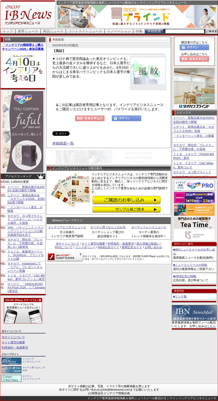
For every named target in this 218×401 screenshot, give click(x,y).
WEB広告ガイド (108, 247)
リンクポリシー (85, 247)
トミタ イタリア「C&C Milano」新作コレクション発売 (26, 277)
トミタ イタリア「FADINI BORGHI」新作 (193, 156)
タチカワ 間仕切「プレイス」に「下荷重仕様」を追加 (193, 147)
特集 (139, 31)
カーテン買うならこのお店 (108, 227)
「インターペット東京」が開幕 (193, 136)
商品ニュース (53, 31)
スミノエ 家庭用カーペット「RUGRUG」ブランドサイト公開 (25, 255)
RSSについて (64, 247)
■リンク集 (180, 296)
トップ (8, 31)
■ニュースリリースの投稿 (190, 265)
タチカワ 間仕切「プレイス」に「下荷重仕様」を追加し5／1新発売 (25, 243)
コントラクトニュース (85, 31)
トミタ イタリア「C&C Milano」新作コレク (193, 165)
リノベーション (119, 31)
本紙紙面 (154, 31)
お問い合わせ (153, 247)
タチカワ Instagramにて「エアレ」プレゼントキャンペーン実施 (25, 267)
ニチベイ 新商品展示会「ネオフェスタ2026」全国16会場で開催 (26, 199)
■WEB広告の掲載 (184, 276)
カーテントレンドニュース (148, 227)
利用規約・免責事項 (15, 347)
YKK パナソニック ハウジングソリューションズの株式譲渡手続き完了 (25, 231)
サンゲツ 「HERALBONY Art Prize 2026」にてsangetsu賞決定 (26, 287)
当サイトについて (13, 337)
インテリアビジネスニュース (67, 227)
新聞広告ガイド (132, 247)
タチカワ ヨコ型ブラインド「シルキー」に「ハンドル (192, 174)
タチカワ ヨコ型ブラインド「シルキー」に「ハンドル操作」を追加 (25, 219)
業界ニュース (28, 31)
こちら (211, 326)
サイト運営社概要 (13, 342)
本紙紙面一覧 (63, 143)
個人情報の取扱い (148, 243)
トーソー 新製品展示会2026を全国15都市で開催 (26, 188)
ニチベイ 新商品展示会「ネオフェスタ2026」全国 (193, 129)
